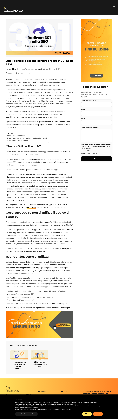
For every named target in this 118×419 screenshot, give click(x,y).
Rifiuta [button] (87, 414)
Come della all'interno (88, 100)
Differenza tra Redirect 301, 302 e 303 (40, 364)
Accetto (87, 151)
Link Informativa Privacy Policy (90, 153)
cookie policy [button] (73, 404)
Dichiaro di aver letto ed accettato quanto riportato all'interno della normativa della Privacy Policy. (96, 146)
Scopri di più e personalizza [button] (26, 414)
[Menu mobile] (114, 7)
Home (8, 69)
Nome (83, 109)
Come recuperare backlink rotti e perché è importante (19, 365)
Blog (14, 69)
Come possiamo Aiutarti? (90, 127)
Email (83, 118)
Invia (96, 159)
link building (31, 207)
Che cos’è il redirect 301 (16, 136)
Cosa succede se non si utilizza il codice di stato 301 (28, 138)
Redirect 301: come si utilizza (19, 141)
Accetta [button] (98, 414)
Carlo (10, 73)
